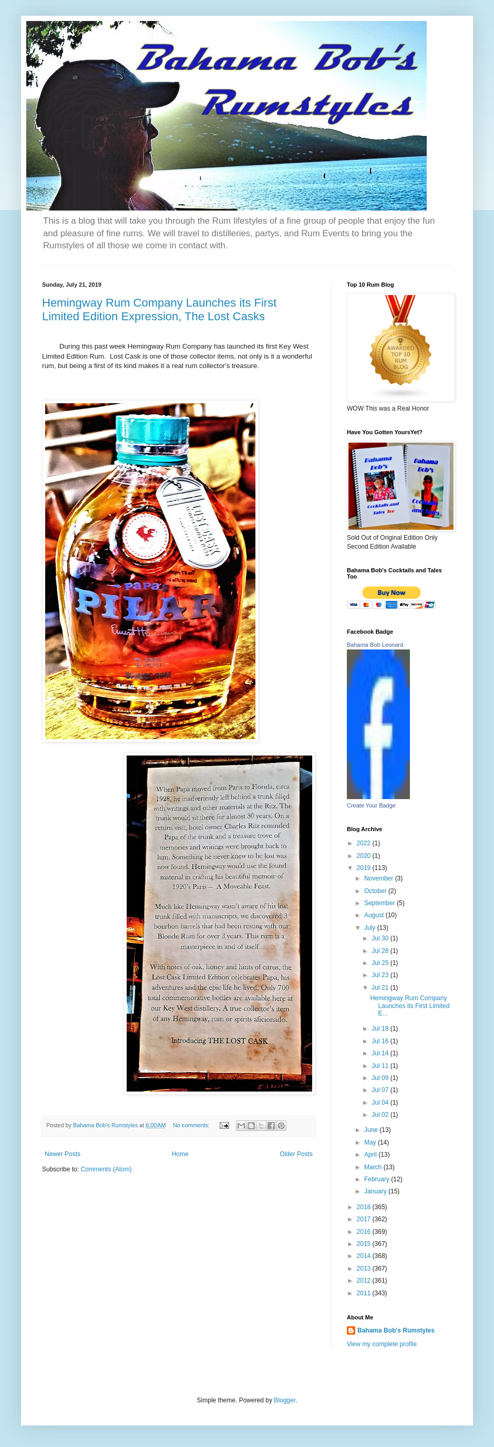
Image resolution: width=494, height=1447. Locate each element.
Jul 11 (381, 1065)
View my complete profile (382, 1344)
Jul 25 (381, 963)
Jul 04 (381, 1102)
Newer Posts (62, 1154)
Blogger (284, 1400)
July (370, 927)
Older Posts (296, 1154)
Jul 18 (381, 1028)
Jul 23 (381, 975)
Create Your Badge (371, 805)
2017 (365, 1219)
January (376, 1191)
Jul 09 (381, 1078)
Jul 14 (381, 1053)
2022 (365, 843)
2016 (365, 1231)
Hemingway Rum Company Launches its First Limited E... (409, 1005)
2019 (365, 868)
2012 (365, 1280)
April (371, 1154)
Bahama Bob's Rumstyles (396, 1330)
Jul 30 (381, 938)
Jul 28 (381, 951)
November (379, 878)
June (371, 1130)
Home (180, 1154)
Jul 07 (381, 1090)
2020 (365, 855)
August (375, 915)
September (380, 903)
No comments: (192, 1125)
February (377, 1179)
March (374, 1167)
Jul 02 (381, 1114)
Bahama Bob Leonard (375, 645)
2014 (365, 1256)
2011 (365, 1293)
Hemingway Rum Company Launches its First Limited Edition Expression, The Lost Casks (159, 309)
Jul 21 (381, 987)
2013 (365, 1268)
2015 (365, 1243)
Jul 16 (381, 1041)
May (371, 1142)
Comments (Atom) (105, 1169)
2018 (365, 1207)
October (376, 891)
